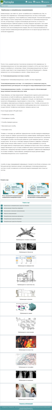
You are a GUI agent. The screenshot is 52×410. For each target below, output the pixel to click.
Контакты (46, 2)
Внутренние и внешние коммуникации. (14, 211)
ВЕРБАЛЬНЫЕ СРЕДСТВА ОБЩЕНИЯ (13, 208)
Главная (29, 2)
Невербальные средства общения (13, 218)
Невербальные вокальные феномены (13, 216)
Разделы (37, 2)
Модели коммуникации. (10, 213)
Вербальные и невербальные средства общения (16, 205)
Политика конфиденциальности (26, 408)
